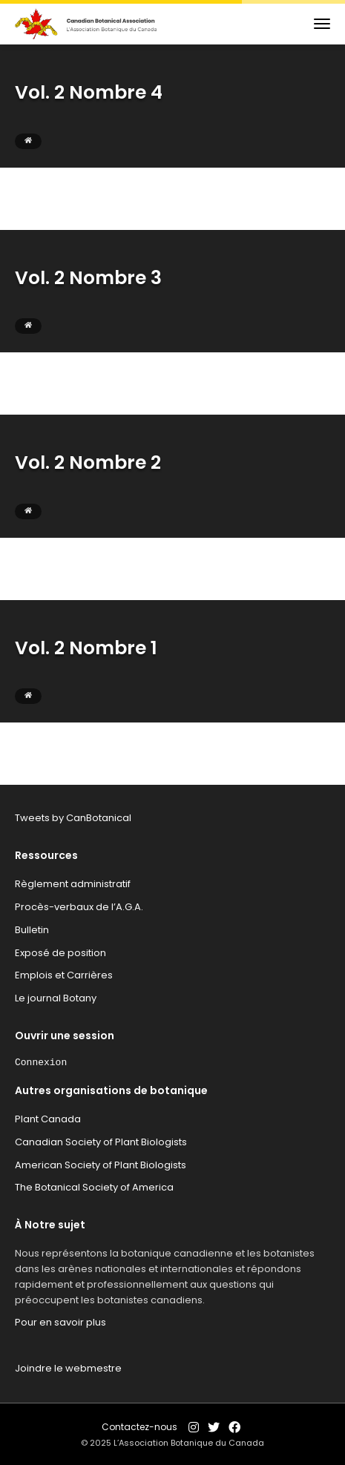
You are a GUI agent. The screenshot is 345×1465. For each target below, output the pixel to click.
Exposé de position (60, 953)
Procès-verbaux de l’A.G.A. (79, 907)
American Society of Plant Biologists (100, 1165)
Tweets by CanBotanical (73, 818)
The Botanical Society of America (94, 1187)
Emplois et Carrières (64, 975)
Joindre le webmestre (68, 1368)
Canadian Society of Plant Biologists (101, 1142)
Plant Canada (48, 1119)
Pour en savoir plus (60, 1322)
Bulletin (32, 930)
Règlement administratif (73, 884)
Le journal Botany (55, 998)
